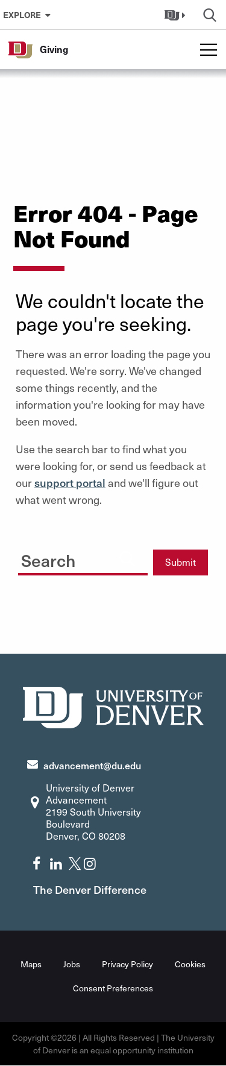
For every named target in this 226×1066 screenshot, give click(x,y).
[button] (176, 14)
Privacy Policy (127, 964)
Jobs (71, 964)
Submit (180, 562)
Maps (31, 964)
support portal (69, 482)
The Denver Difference (89, 889)
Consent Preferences (113, 988)
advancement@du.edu (92, 765)
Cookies (190, 964)
